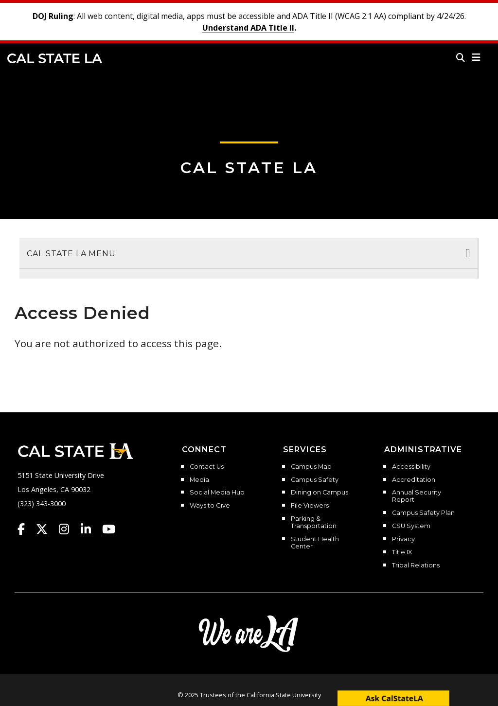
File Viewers (310, 505)
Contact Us (207, 466)
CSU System (411, 526)
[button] (476, 57)
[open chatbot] (393, 698)
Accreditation (413, 480)
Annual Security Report (416, 496)
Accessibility (411, 466)
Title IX (402, 552)
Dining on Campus (319, 492)
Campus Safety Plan (423, 513)
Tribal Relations (416, 565)
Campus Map (311, 466)
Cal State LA (54, 58)
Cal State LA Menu (71, 253)
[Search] (460, 57)
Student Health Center (315, 543)
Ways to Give (210, 505)
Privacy (403, 539)
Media (199, 480)
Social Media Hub (217, 492)
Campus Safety (314, 480)
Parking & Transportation (314, 522)
